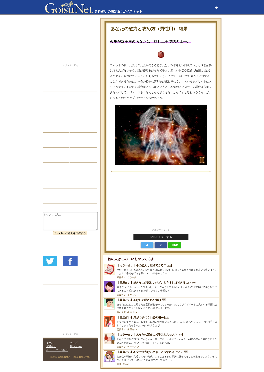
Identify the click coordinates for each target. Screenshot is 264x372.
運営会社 (51, 346)
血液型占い (79, 143)
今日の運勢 (79, 87)
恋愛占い (121, 294)
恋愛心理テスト (54, 158)
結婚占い (121, 277)
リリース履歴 (53, 280)
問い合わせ (76, 346)
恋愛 (48, 80)
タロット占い (81, 136)
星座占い (132, 294)
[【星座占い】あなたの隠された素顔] (161, 304)
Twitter (147, 245)
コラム (77, 151)
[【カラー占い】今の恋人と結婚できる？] (161, 269)
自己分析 (121, 312)
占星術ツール (81, 128)
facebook (161, 245)
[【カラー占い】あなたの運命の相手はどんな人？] (161, 338)
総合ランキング (82, 102)
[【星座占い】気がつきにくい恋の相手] (161, 321)
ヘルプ (73, 342)
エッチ (49, 95)
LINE (174, 245)
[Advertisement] (161, 202)
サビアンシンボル (55, 136)
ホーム (50, 342)
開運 (119, 364)
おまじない (51, 166)
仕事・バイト (81, 95)
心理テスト (79, 158)
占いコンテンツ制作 (57, 350)
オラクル (50, 151)
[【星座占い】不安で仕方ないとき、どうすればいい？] (161, 356)
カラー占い (133, 277)
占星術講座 (51, 110)
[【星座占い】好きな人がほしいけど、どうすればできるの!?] (161, 286)
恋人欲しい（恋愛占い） (59, 192)
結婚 (75, 80)
